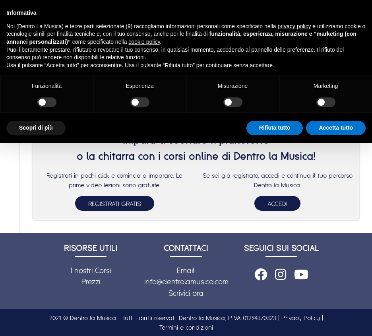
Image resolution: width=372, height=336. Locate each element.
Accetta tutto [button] (336, 127)
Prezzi (90, 281)
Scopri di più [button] (36, 127)
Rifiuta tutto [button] (275, 127)
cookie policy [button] (144, 42)
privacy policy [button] (294, 26)
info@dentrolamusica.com (186, 281)
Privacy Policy (300, 318)
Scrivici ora (186, 293)
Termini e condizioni (186, 327)
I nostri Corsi (91, 270)
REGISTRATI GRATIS (114, 204)
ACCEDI (277, 204)
